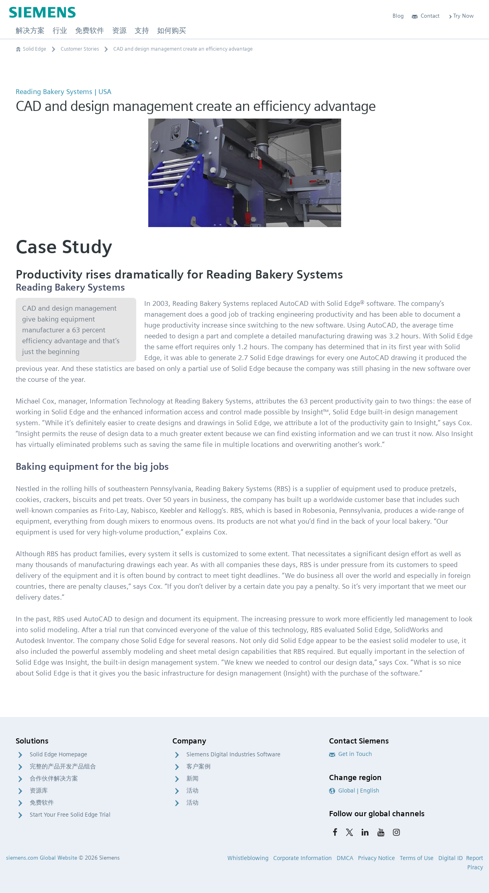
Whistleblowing (247, 858)
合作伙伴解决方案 (54, 778)
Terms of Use (417, 858)
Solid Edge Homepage (58, 754)
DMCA (345, 858)
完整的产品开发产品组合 (63, 766)
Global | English (354, 790)
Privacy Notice (376, 858)
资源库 (39, 790)
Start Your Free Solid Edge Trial (70, 814)
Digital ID (450, 858)
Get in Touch (350, 754)
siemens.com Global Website (41, 857)
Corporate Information (302, 858)
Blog (398, 15)
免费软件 (42, 802)
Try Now (461, 15)
